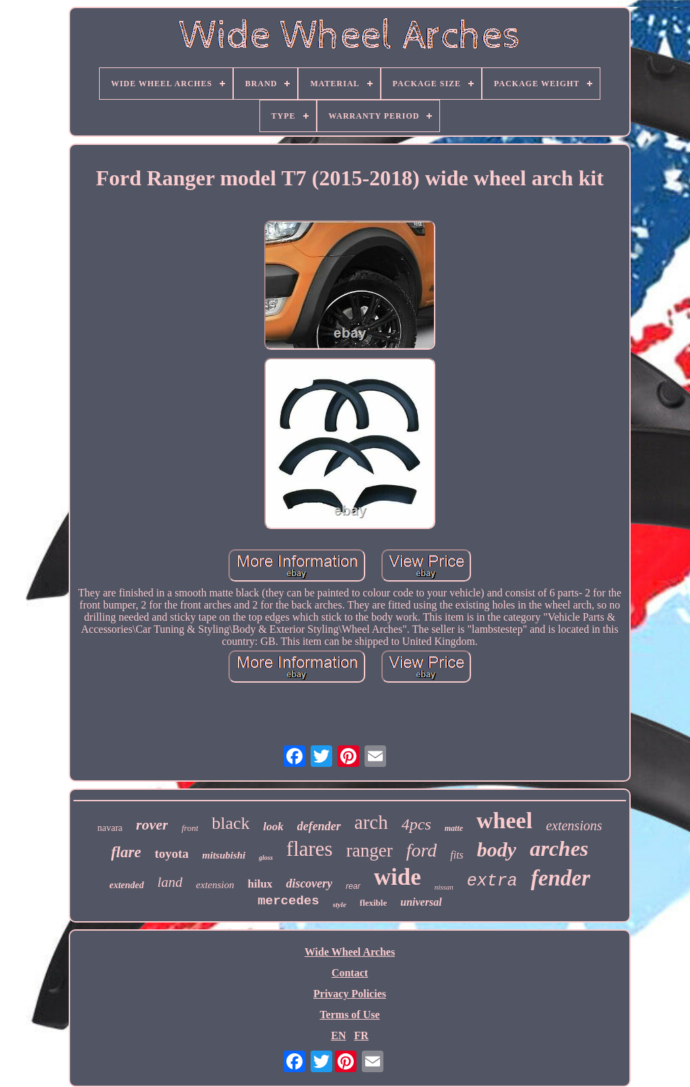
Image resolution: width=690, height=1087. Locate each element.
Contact (350, 973)
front (189, 828)
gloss (266, 857)
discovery (309, 883)
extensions (574, 825)
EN (338, 1035)
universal (420, 902)
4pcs (416, 824)
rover (152, 824)
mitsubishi (223, 855)
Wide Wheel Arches (350, 952)
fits (457, 855)
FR (361, 1035)
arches (559, 848)
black (230, 823)
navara (110, 828)
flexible (373, 903)
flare (126, 852)
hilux (260, 883)
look (273, 826)
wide (397, 877)
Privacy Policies (349, 993)
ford (421, 850)
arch (371, 822)
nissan (444, 887)
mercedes (288, 901)
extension (215, 884)
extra (492, 881)
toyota (171, 853)
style (339, 904)
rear (353, 886)
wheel (504, 820)
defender (319, 826)
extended (126, 885)
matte (454, 828)
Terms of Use (349, 1014)
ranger (369, 850)
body (496, 849)
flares (309, 849)
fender (560, 878)
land (170, 882)
